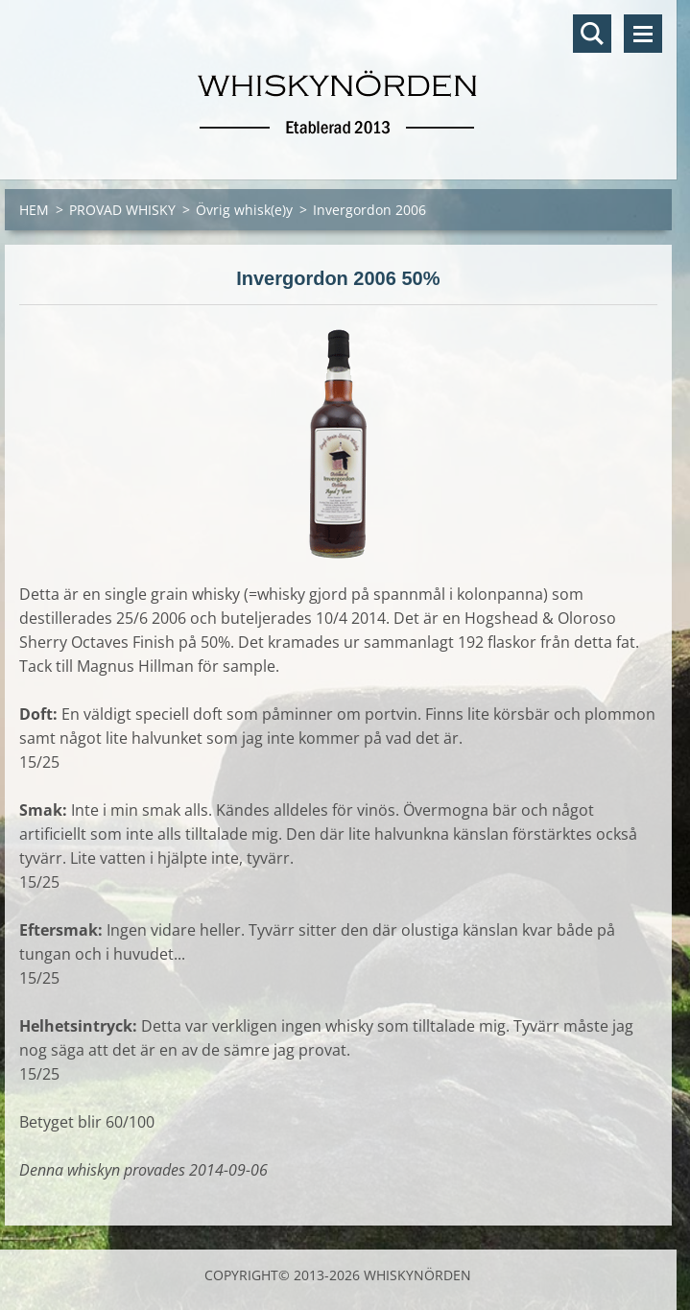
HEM (34, 210)
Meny (643, 33)
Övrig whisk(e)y (244, 210)
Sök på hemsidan (592, 33)
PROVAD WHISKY (122, 210)
